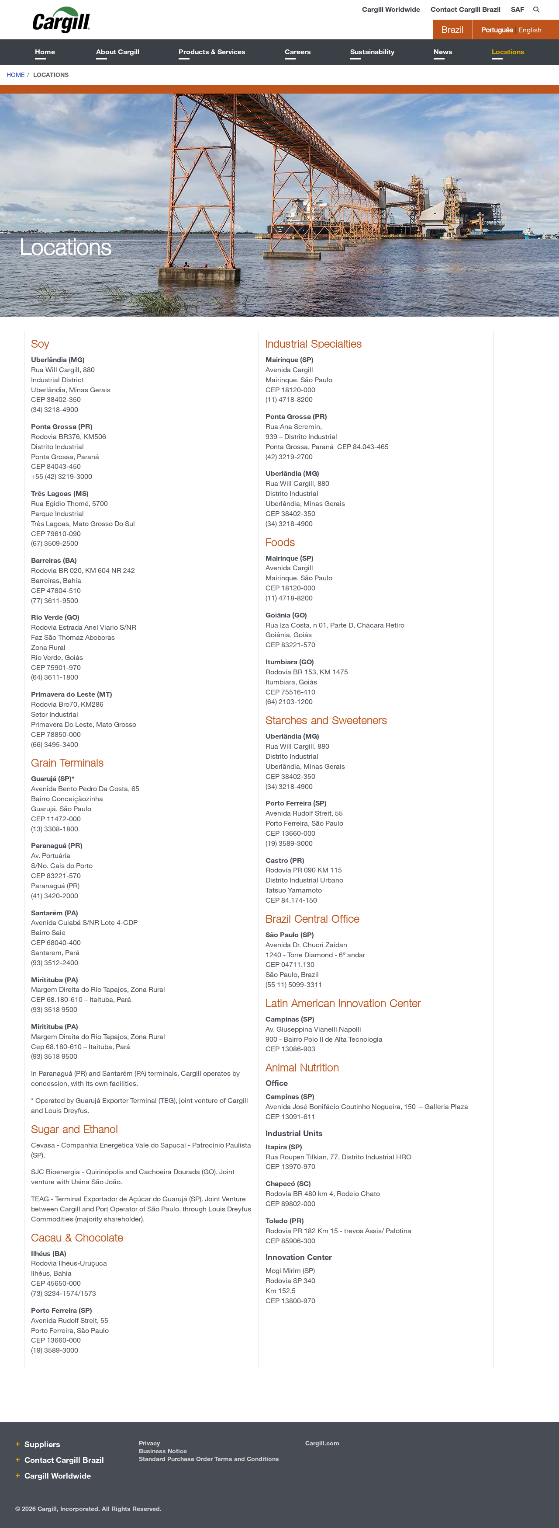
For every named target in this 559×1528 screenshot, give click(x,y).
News (443, 51)
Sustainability (372, 51)
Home (45, 51)
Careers (298, 51)
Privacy (149, 1443)
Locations (508, 51)
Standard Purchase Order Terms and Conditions (209, 1458)
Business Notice (163, 1451)
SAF (517, 9)
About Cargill (117, 51)
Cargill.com (322, 1443)
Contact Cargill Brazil (465, 9)
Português (497, 29)
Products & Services (212, 51)
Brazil (452, 29)
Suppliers (41, 1444)
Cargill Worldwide (391, 9)
